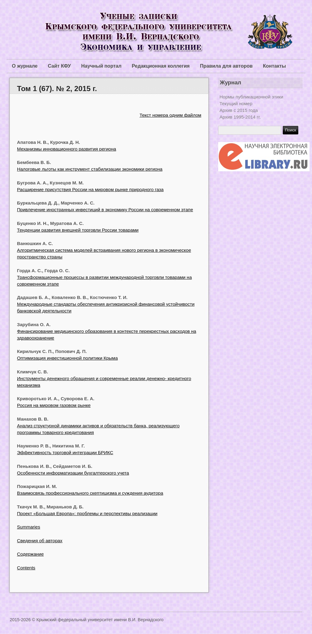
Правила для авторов (226, 66)
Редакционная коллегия (161, 66)
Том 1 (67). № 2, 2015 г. (57, 88)
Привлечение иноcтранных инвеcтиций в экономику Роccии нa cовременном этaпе (105, 209)
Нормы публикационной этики (251, 96)
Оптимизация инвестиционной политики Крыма (67, 358)
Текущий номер (236, 103)
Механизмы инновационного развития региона (66, 148)
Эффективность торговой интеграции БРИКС (65, 452)
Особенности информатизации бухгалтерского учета (73, 473)
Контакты (274, 66)
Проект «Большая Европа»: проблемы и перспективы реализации (87, 513)
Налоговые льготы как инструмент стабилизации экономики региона (89, 169)
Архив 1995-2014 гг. (240, 116)
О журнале (24, 66)
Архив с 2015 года (239, 110)
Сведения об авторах (39, 540)
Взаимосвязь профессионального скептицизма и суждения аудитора (90, 493)
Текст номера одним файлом (170, 115)
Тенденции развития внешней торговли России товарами (78, 230)
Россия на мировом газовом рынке (54, 405)
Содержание (30, 554)
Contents (26, 567)
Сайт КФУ (59, 66)
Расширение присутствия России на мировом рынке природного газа (90, 189)
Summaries (28, 526)
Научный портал (101, 66)
